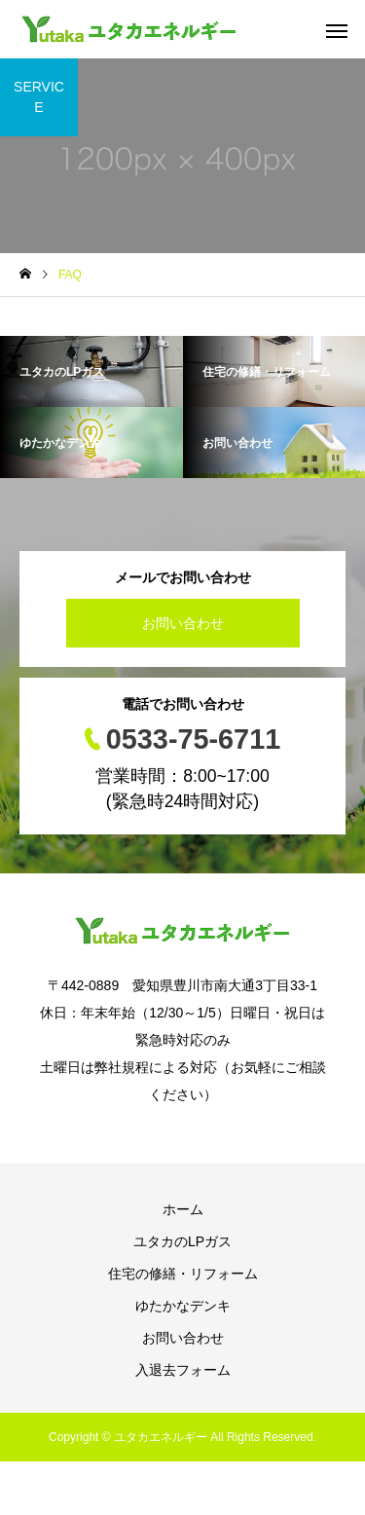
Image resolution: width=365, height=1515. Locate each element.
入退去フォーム (183, 1370)
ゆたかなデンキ (183, 1305)
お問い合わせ (183, 623)
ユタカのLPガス (182, 1241)
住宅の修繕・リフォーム (183, 1273)
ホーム (183, 1209)
